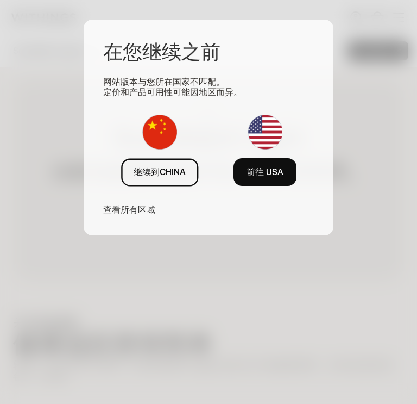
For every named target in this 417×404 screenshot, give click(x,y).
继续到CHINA (160, 172)
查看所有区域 (129, 209)
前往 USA (265, 172)
